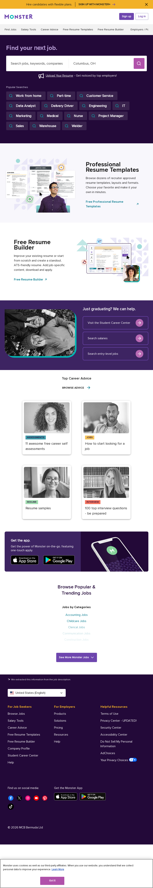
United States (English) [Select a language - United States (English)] (36, 693)
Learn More (58, 869)
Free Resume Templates (78, 29)
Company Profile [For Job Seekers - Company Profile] (19, 748)
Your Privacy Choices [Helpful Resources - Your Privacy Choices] (118, 760)
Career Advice (49, 29)
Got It (52, 880)
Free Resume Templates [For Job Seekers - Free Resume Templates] (24, 735)
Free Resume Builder (111, 29)
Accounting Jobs (76, 615)
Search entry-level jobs (115, 354)
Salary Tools (28, 29)
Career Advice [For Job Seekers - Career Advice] (17, 728)
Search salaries (115, 338)
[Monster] (19, 16)
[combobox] (37, 63)
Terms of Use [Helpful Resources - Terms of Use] (109, 714)
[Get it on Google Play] (94, 796)
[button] (139, 63)
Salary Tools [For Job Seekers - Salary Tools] (16, 721)
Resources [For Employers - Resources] (61, 735)
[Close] (146, 4)
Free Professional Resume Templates (112, 204)
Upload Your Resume (59, 76)
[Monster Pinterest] (46, 799)
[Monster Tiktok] (12, 807)
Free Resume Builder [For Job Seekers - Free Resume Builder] (21, 742)
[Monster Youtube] (37, 799)
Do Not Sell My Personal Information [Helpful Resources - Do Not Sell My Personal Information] (116, 744)
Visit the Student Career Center (115, 323)
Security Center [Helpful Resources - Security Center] (110, 728)
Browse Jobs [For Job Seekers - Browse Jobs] (16, 714)
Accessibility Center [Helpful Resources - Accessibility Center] (113, 735)
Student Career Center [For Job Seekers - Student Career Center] (23, 755)
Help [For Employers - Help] (57, 742)
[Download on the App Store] (67, 796)
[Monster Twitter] (20, 799)
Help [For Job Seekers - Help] (11, 762)
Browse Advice (76, 387)
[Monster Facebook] (12, 799)
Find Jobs (10, 29)
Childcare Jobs (76, 621)
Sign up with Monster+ (97, 4)
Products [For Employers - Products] (60, 714)
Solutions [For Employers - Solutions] (60, 721)
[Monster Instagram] (29, 799)
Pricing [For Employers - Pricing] (58, 728)
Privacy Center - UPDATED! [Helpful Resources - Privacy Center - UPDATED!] (118, 721)
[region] (76, 873)
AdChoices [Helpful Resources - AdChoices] (107, 753)
